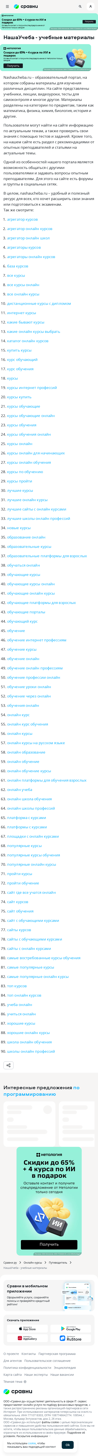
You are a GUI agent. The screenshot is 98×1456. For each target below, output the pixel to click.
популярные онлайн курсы (31, 864)
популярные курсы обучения (33, 854)
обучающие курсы (23, 574)
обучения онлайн (23, 705)
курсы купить (19, 396)
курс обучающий (22, 359)
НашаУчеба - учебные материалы (25, 1267)
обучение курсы (22, 649)
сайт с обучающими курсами (33, 920)
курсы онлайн (19, 443)
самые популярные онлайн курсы (38, 976)
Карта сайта (12, 1375)
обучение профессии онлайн (33, 677)
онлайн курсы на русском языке (36, 742)
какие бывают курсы (25, 322)
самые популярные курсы (30, 967)
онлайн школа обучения (29, 798)
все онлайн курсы (23, 294)
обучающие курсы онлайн (31, 583)
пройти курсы (19, 873)
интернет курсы (21, 312)
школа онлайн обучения (29, 1041)
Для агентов (12, 1361)
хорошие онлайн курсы (28, 1032)
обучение (16, 630)
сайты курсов (19, 929)
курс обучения (20, 368)
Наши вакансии (62, 1375)
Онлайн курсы (33, 1262)
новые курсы (19, 527)
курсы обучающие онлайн (31, 415)
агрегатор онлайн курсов (29, 228)
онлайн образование (26, 752)
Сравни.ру (10, 1262)
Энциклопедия (65, 1368)
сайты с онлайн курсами (29, 948)
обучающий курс (22, 621)
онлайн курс (18, 714)
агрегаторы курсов (24, 247)
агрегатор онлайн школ (28, 237)
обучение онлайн (23, 658)
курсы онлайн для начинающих (36, 452)
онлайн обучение (23, 761)
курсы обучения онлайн (29, 434)
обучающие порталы (26, 611)
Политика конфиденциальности (27, 1368)
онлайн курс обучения (27, 724)
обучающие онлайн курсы (31, 593)
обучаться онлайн (23, 565)
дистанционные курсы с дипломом (39, 303)
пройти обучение (23, 883)
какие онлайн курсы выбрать (33, 331)
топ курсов (17, 985)
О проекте (11, 1354)
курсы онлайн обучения (29, 462)
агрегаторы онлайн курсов (31, 256)
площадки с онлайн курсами (33, 836)
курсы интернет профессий (32, 387)
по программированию (41, 1090)
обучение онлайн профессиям (35, 667)
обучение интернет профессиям (36, 639)
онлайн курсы (19, 733)
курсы (12, 378)
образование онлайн (26, 537)
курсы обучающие (23, 406)
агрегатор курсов (22, 219)
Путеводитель (58, 1262)
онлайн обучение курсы (29, 770)
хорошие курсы (21, 1023)
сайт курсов (17, 901)
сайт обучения (20, 911)
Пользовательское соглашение (47, 1361)
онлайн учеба (19, 789)
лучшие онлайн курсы (27, 499)
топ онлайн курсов (24, 995)
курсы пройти (19, 481)
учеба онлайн (19, 1004)
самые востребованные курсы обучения (44, 957)
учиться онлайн (21, 1013)
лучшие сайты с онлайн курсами (36, 509)
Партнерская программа (57, 1354)
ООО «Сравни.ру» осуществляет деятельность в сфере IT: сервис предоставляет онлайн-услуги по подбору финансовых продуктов (45, 1402)
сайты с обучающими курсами (34, 939)
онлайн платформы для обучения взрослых (46, 780)
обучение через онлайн (29, 696)
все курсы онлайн (23, 284)
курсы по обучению (25, 471)
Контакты (29, 1354)
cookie (32, 1443)
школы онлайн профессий (31, 1051)
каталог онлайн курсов (27, 340)
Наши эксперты (36, 1375)
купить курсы (19, 350)
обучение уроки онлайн (29, 686)
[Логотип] (49, 1391)
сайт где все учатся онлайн (31, 892)
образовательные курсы (29, 546)
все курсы (16, 275)
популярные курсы (24, 845)
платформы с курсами (27, 826)
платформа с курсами (26, 817)
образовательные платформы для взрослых (47, 555)
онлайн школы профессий (31, 808)
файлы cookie (50, 1422)
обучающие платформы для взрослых (41, 602)
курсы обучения (21, 424)
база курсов (17, 266)
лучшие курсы (20, 490)
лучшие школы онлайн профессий (38, 518)
